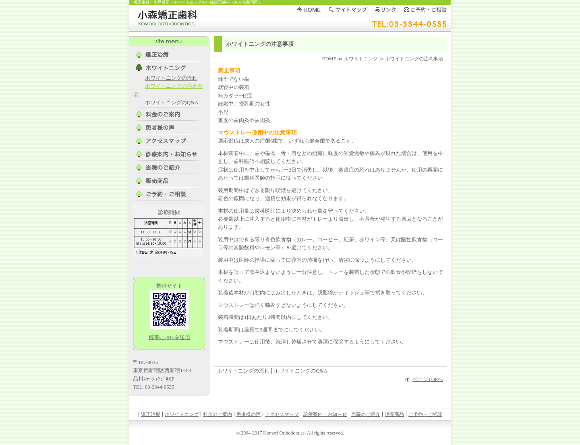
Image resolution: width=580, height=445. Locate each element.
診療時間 (169, 212)
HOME (329, 59)
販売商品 (394, 414)
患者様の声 (248, 414)
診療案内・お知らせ (325, 414)
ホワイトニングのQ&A (300, 371)
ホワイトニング (361, 59)
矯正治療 (150, 414)
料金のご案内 (217, 414)
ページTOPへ (427, 379)
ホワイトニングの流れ (243, 371)
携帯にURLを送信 (170, 337)
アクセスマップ (282, 414)
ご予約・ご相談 (425, 414)
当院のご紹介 (365, 414)
